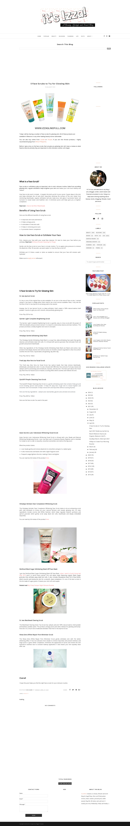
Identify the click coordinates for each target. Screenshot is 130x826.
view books (104, 379)
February (92, 449)
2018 (89, 461)
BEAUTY (26, 693)
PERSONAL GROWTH (91, 241)
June (90, 417)
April (90, 423)
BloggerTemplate (40, 824)
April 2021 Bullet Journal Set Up (99, 431)
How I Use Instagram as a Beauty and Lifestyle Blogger (101, 317)
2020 (89, 455)
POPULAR (99, 244)
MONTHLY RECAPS (91, 238)
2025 (89, 395)
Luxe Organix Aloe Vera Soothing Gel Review (99, 325)
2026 (89, 392)
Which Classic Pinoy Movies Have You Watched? (100, 309)
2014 (89, 472)
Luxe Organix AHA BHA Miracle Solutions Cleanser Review (102, 340)
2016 (89, 466)
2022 (89, 404)
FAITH (96, 235)
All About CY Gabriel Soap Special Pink (100, 356)
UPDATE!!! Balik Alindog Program (99, 333)
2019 (89, 458)
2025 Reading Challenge (96, 371)
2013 (89, 475)
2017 (89, 463)
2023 (89, 401)
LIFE (104, 235)
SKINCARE (88, 247)
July (90, 415)
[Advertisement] (65, 66)
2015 (89, 469)
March (91, 447)
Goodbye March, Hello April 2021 (99, 439)
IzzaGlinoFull (27, 824)
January (91, 452)
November (92, 409)
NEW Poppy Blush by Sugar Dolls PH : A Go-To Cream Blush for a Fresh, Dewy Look (98, 294)
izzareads (93, 373)
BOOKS (88, 235)
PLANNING (89, 244)
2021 (89, 406)
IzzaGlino (84, 793)
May (90, 420)
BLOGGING (99, 232)
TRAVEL (98, 247)
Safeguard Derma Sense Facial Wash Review (102, 348)
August (91, 412)
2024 (89, 398)
